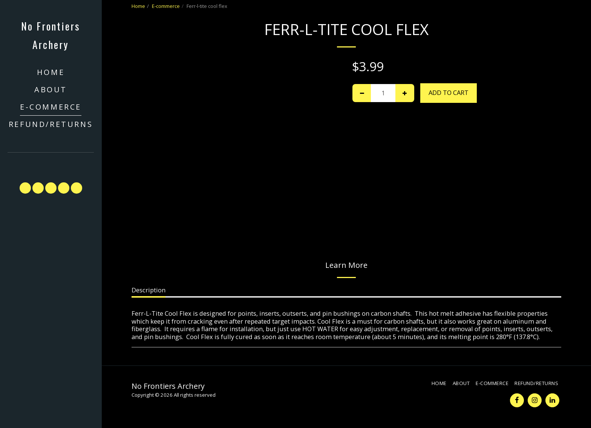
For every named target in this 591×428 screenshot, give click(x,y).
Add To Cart (449, 92)
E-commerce (166, 6)
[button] (51, 163)
